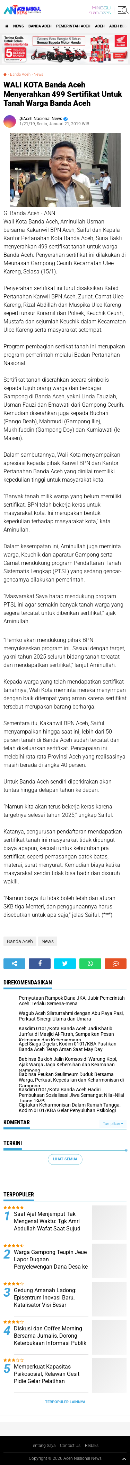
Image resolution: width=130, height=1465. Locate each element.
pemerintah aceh (73, 26)
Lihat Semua (65, 1159)
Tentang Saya (43, 1445)
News (18, 26)
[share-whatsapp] (90, 963)
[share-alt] (14, 963)
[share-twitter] (65, 963)
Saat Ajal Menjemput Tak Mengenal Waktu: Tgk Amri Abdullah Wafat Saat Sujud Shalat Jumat (47, 1225)
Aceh (100, 26)
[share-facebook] (40, 963)
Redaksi (92, 1445)
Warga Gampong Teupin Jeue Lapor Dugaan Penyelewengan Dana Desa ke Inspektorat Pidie (51, 1263)
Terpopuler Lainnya (65, 1402)
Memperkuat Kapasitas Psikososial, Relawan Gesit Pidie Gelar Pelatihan (46, 1373)
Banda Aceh (40, 26)
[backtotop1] (124, 1459)
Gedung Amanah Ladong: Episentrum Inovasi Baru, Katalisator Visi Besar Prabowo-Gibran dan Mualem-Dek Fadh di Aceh (50, 1304)
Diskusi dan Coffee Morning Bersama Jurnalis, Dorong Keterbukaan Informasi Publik (50, 1335)
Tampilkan (113, 1123)
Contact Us (70, 1445)
